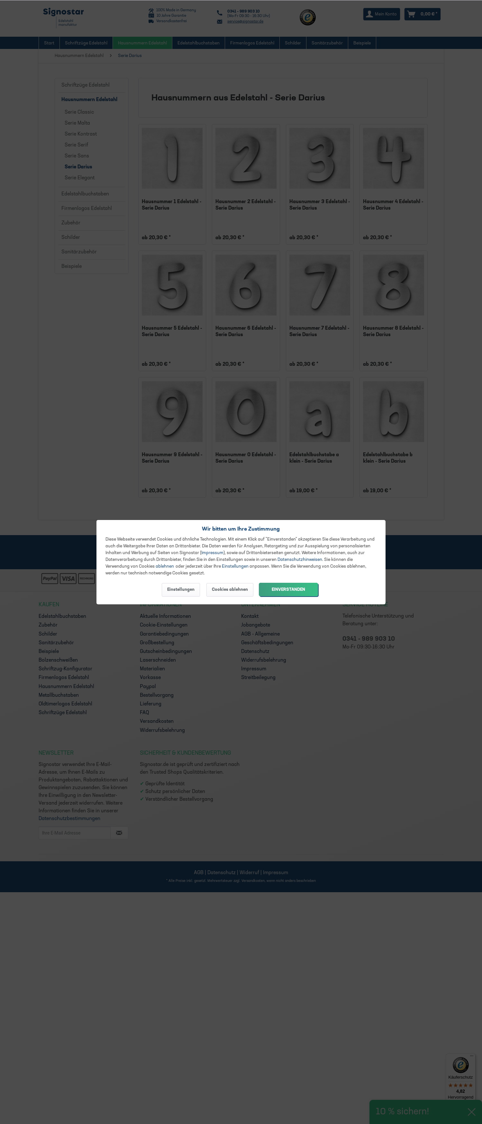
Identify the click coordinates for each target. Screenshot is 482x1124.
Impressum (212, 553)
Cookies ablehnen (230, 589)
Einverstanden (288, 589)
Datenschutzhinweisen (299, 559)
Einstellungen (235, 566)
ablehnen (165, 566)
